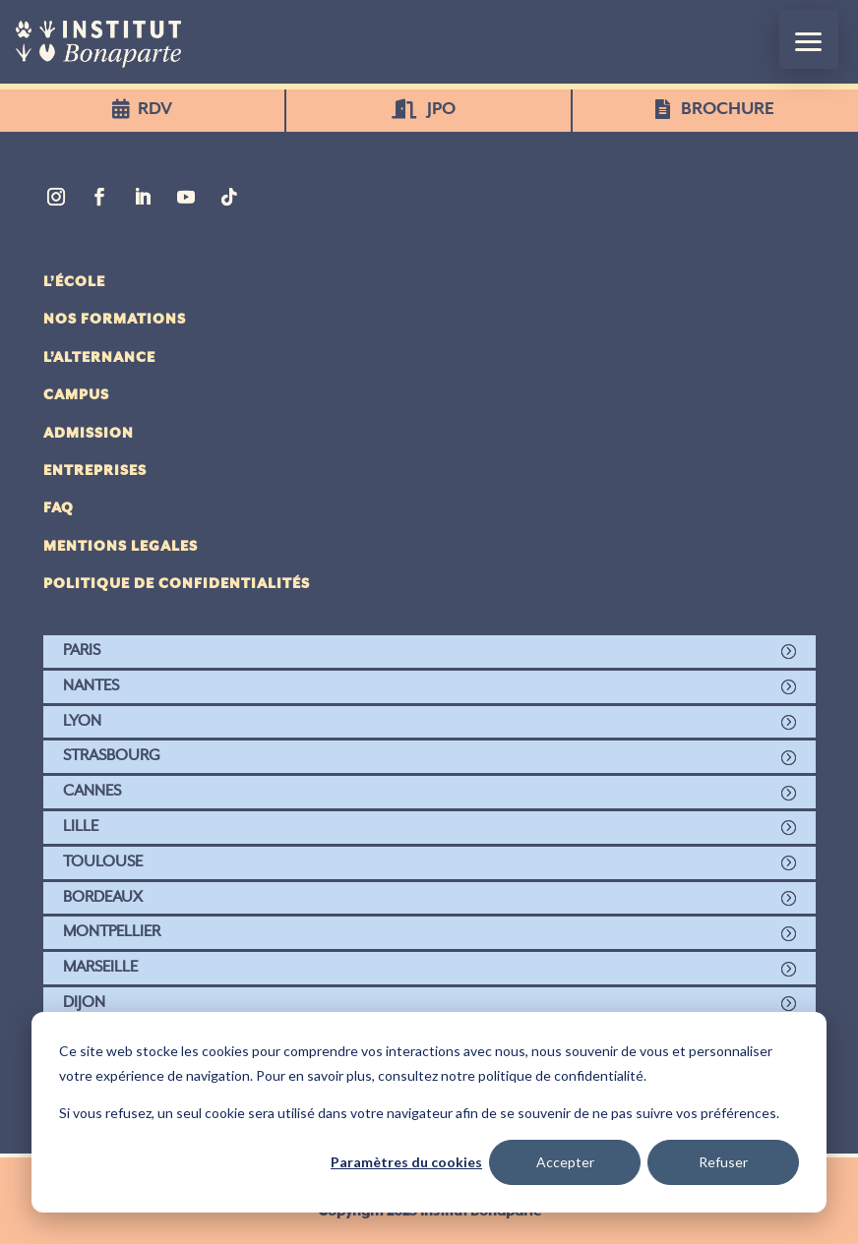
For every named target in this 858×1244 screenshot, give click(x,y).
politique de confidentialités (176, 584)
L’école (74, 282)
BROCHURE (728, 109)
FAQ (58, 508)
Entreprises (95, 471)
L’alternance (99, 358)
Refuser (723, 1162)
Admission (88, 434)
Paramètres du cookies (406, 1162)
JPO (441, 109)
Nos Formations (114, 319)
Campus (76, 395)
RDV (155, 109)
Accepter (565, 1162)
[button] (808, 39)
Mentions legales (120, 547)
